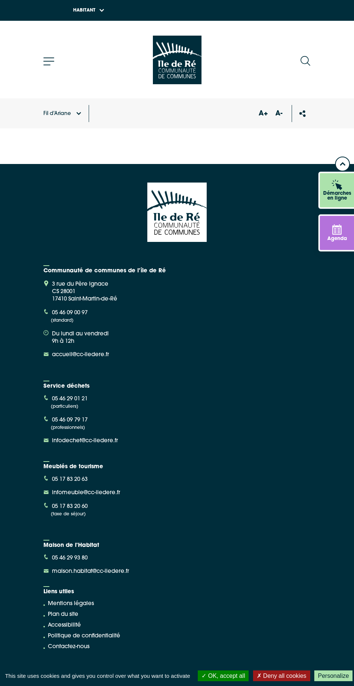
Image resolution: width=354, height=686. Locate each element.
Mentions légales (71, 604)
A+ (263, 113)
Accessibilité (64, 625)
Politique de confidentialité (84, 636)
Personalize (333, 676)
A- (278, 113)
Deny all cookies (282, 676)
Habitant (88, 10)
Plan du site (63, 614)
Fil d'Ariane (62, 113)
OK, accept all (223, 676)
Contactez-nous (68, 647)
